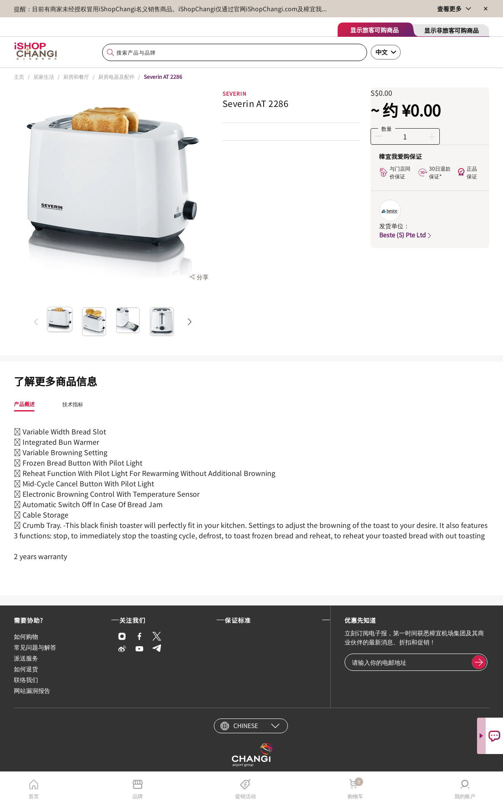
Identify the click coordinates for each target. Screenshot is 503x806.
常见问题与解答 (35, 647)
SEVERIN (234, 93)
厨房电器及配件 (116, 76)
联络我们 (26, 679)
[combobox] (234, 53)
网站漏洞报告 (32, 690)
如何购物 (26, 636)
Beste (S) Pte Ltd (406, 234)
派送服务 (26, 658)
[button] (190, 322)
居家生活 (43, 76)
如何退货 (26, 668)
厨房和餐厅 (76, 76)
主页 (19, 76)
